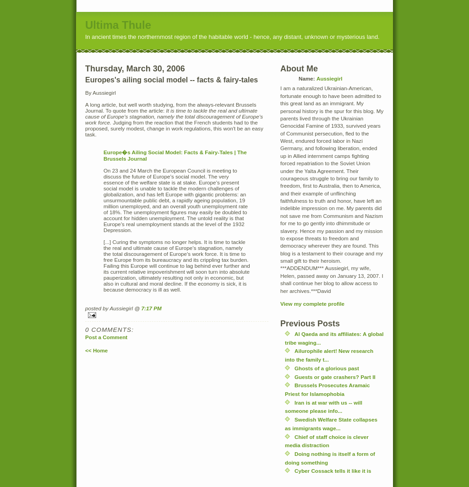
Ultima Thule (118, 25)
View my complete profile (312, 304)
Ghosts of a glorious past (326, 368)
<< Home (96, 350)
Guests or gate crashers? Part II (335, 377)
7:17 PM (152, 308)
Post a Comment (106, 337)
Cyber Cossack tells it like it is (332, 471)
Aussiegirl (329, 78)
